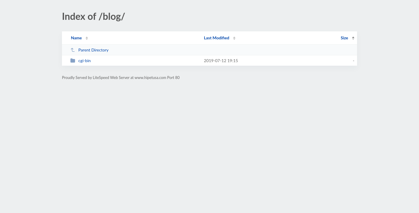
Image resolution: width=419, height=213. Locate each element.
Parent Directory (89, 49)
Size (344, 37)
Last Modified (216, 37)
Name (76, 37)
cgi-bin (80, 60)
